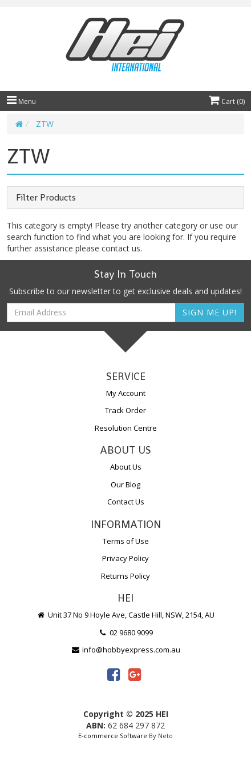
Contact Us (125, 501)
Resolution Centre (126, 428)
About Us (125, 467)
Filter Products (46, 198)
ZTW (45, 123)
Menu (21, 101)
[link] (113, 674)
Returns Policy (125, 576)
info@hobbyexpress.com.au (125, 649)
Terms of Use (126, 541)
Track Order (125, 410)
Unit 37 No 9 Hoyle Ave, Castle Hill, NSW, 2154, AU (125, 615)
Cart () (227, 101)
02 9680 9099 (125, 632)
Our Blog (125, 484)
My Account (125, 393)
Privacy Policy (125, 558)
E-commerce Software (112, 735)
